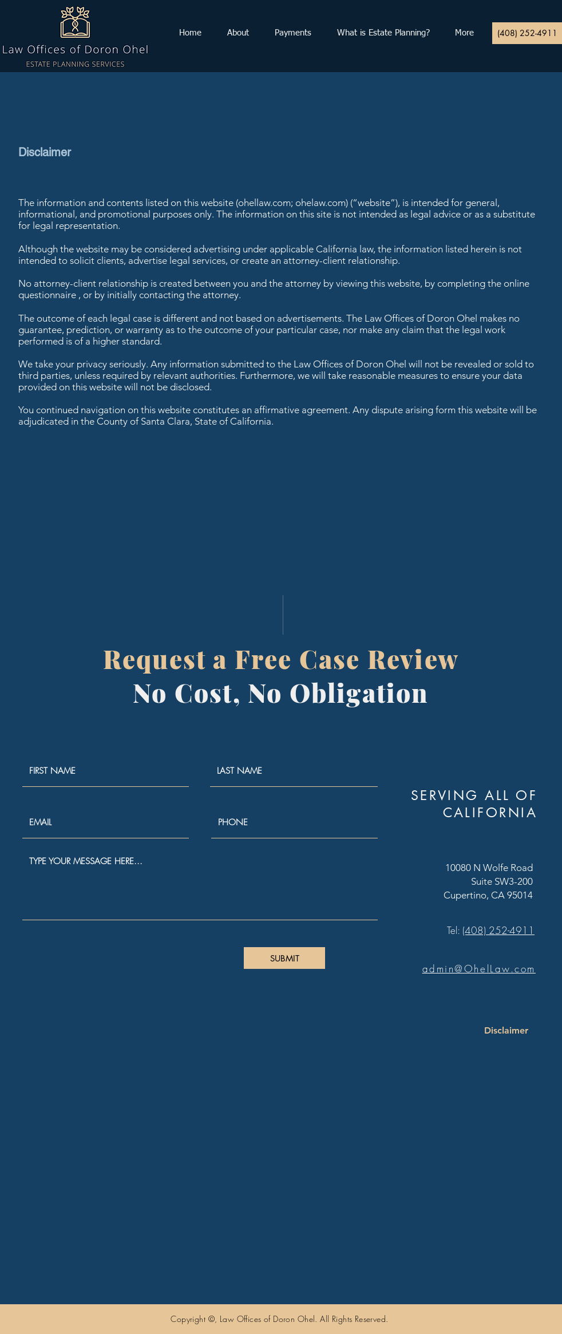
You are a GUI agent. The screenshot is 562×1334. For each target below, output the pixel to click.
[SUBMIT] (284, 958)
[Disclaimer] (506, 1031)
